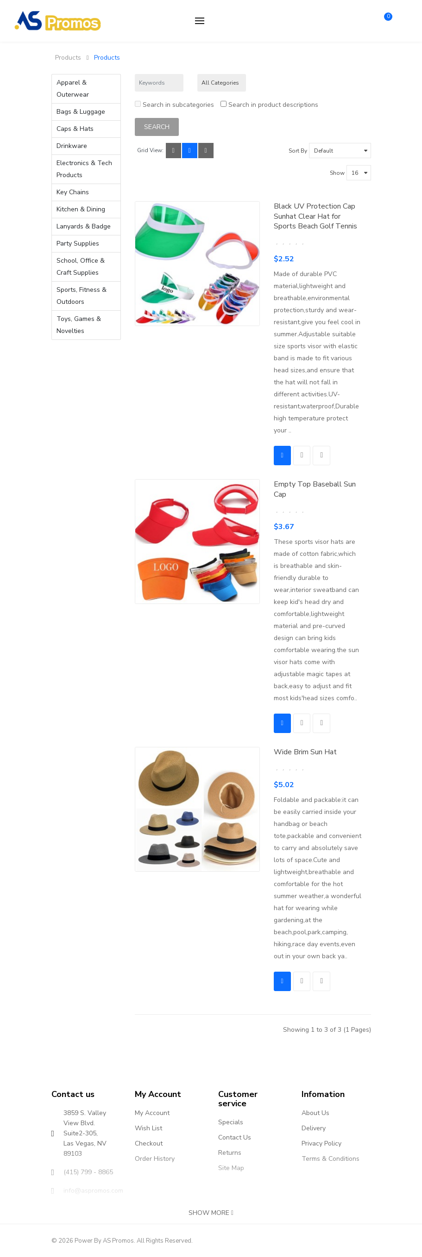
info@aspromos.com (93, 1190)
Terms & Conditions (330, 1158)
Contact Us (234, 1137)
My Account (152, 1112)
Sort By (298, 150)
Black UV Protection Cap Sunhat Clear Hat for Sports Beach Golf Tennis (315, 216)
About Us (315, 1112)
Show (337, 172)
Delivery (314, 1127)
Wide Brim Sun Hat (305, 751)
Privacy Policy (321, 1143)
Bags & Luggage (81, 111)
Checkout (149, 1143)
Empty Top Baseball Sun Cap (315, 489)
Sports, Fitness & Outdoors (82, 295)
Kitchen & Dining (81, 209)
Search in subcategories (174, 104)
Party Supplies (78, 243)
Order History (155, 1158)
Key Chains (73, 192)
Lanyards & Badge (84, 226)
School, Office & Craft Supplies (81, 266)
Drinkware (72, 146)
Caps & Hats (75, 128)
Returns (229, 1152)
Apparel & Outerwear (73, 88)
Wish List (148, 1127)
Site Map (231, 1167)
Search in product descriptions (269, 104)
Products (68, 58)
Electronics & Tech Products (84, 169)
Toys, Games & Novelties (79, 324)
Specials (230, 1121)
